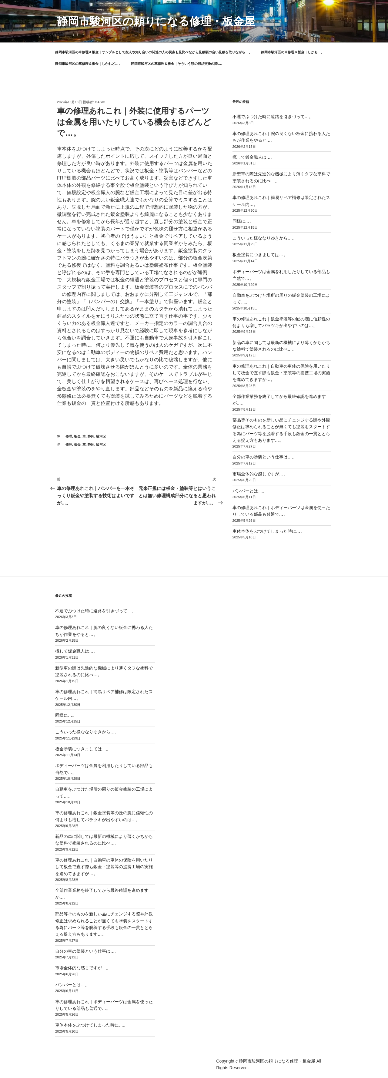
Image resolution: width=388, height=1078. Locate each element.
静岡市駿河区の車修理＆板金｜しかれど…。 (88, 63)
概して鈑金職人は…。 (253, 157)
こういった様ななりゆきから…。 (264, 238)
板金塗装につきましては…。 (260, 254)
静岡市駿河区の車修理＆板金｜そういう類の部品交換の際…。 (177, 63)
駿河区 (101, 436)
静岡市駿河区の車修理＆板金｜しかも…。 (292, 52)
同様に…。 (243, 221)
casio (100, 102)
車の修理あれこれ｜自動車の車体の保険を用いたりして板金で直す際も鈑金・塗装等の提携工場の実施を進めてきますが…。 (281, 373)
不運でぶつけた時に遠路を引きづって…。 (272, 116)
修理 (68, 436)
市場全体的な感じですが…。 (260, 473)
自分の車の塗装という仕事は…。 (264, 457)
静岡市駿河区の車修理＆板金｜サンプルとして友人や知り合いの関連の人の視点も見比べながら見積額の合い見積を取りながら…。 (153, 52)
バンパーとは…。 (249, 490)
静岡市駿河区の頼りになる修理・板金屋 (156, 21)
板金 (77, 436)
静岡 (91, 436)
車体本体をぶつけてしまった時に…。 (268, 531)
